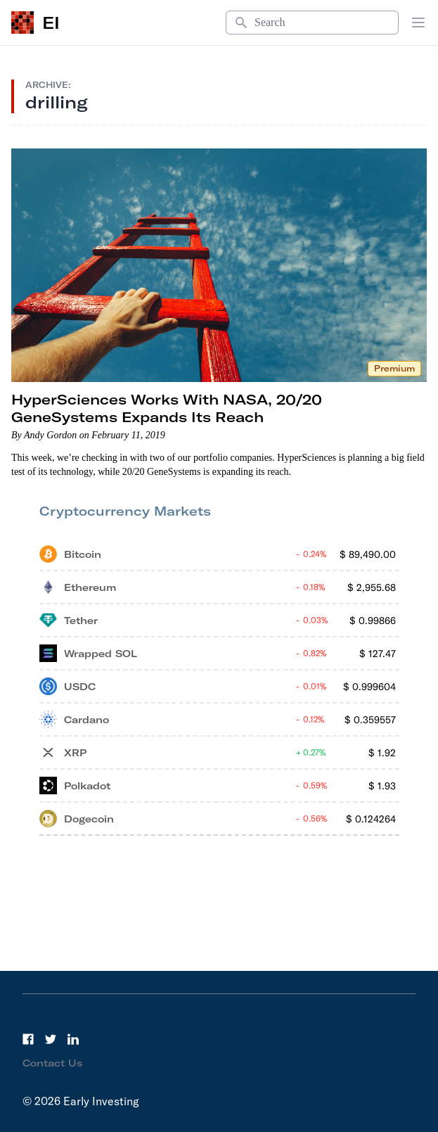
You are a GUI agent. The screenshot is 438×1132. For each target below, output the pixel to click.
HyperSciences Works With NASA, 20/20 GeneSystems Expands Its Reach (166, 408)
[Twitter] (50, 1039)
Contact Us (52, 1063)
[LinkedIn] (73, 1039)
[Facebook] (28, 1039)
